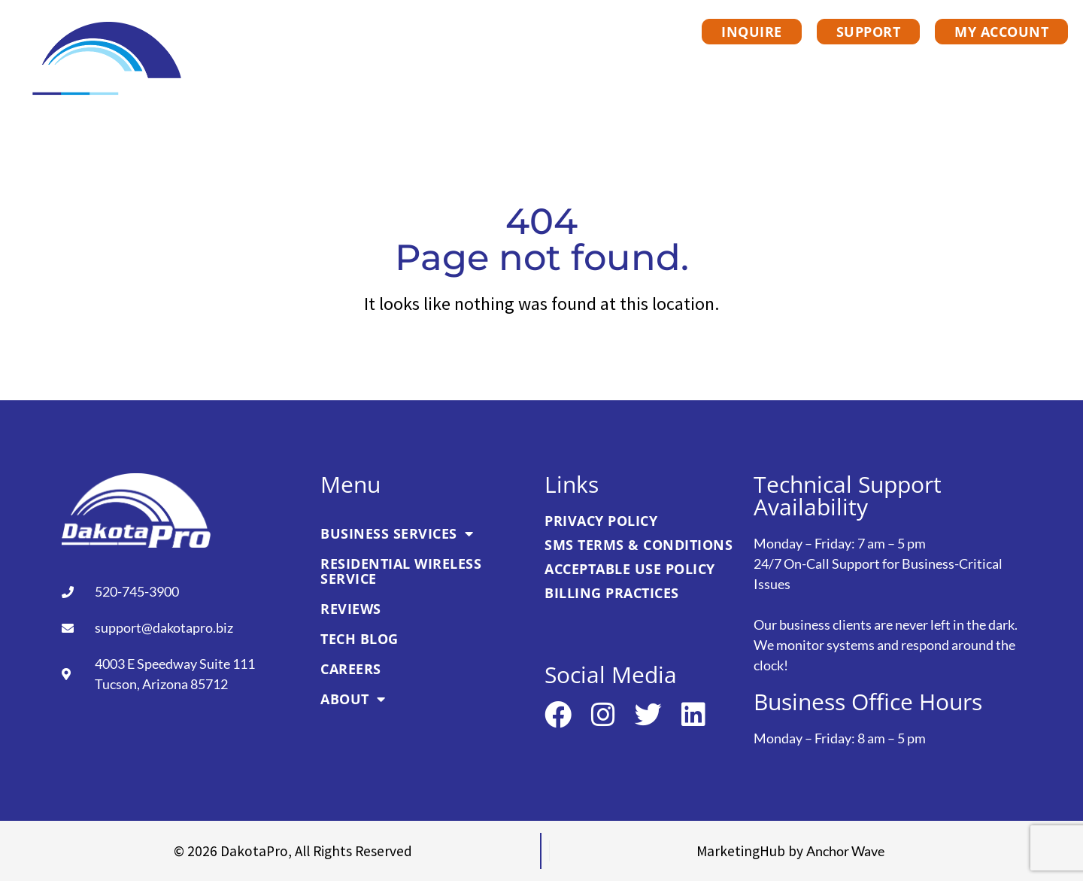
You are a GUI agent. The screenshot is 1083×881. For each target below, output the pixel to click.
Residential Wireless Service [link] (554, 66)
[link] (108, 60)
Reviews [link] (725, 66)
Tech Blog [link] (824, 66)
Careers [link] (923, 66)
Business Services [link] (337, 66)
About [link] (1016, 66)
